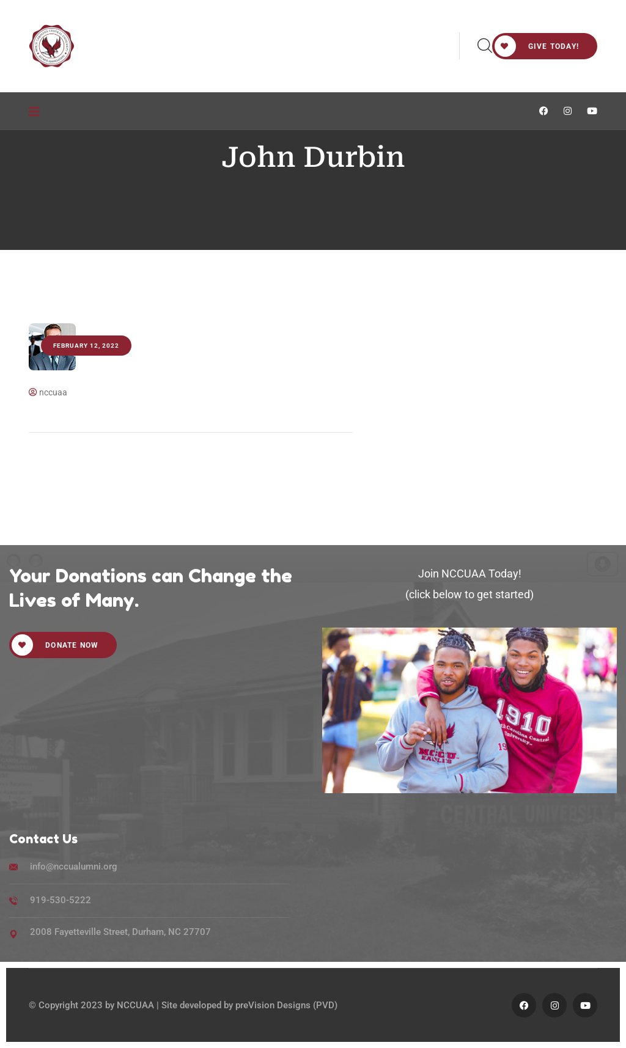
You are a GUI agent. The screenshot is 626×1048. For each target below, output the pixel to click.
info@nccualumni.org (73, 866)
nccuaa (48, 392)
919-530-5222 (60, 900)
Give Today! (537, 46)
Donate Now (55, 645)
